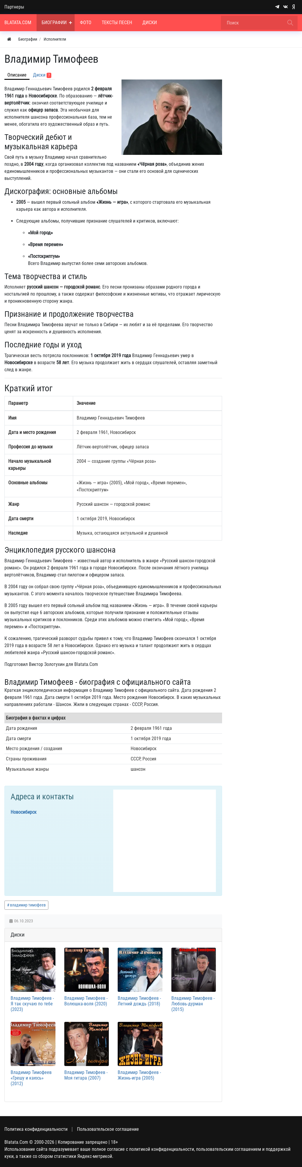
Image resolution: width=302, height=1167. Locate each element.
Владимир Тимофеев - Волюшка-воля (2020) (86, 1001)
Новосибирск (24, 812)
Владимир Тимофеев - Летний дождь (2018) (139, 1001)
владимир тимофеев (28, 905)
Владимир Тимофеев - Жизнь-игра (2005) (139, 1075)
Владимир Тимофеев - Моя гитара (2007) (86, 1075)
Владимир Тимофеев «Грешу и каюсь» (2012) (31, 1078)
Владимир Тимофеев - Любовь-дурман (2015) (193, 1003)
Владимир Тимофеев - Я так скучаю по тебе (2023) (32, 1003)
